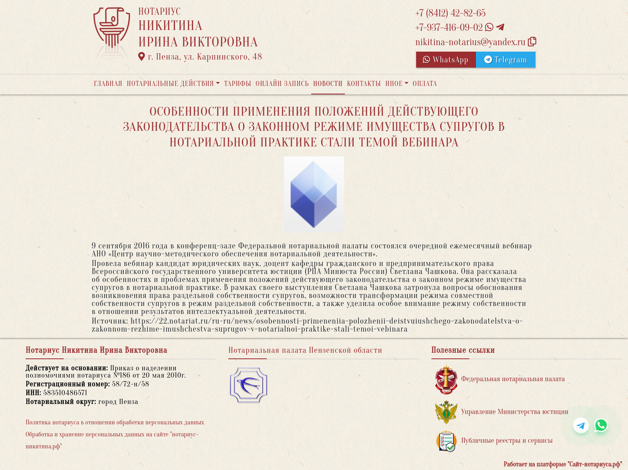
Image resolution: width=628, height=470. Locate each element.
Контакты (364, 84)
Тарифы (238, 84)
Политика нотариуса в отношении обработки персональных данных (115, 422)
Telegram (505, 59)
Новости (328, 84)
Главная (108, 84)
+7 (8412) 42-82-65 (450, 13)
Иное (394, 84)
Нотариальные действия (170, 84)
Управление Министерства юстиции (502, 412)
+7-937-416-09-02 (459, 27)
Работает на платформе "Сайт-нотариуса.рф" (563, 464)
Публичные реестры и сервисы (494, 441)
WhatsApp (446, 59)
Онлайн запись (282, 84)
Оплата (425, 84)
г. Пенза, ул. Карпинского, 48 (200, 57)
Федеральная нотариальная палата (500, 379)
